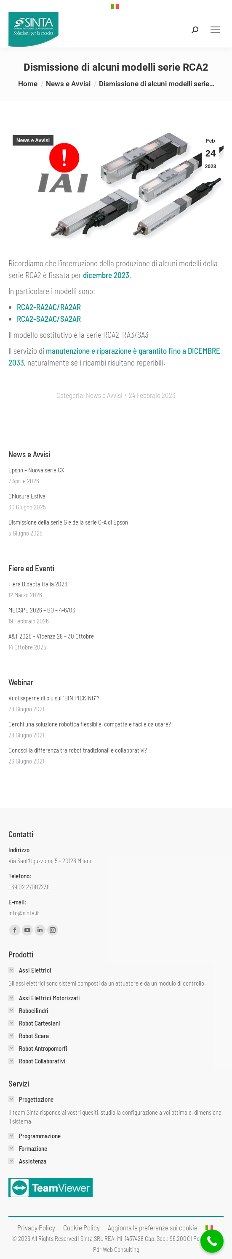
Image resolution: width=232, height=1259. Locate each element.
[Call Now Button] (212, 1241)
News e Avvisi (33, 140)
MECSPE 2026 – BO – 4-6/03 (41, 610)
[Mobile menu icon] (215, 29)
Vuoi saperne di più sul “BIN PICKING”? (53, 698)
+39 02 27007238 (29, 887)
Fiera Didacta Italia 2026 (37, 584)
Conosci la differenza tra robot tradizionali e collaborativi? (77, 750)
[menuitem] (116, 6)
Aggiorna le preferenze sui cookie (152, 1227)
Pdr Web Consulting (116, 1249)
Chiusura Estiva (26, 496)
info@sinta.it (23, 913)
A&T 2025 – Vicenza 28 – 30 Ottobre (51, 636)
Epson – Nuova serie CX (36, 470)
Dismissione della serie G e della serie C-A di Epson (68, 522)
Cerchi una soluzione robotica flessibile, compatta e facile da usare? (89, 724)
